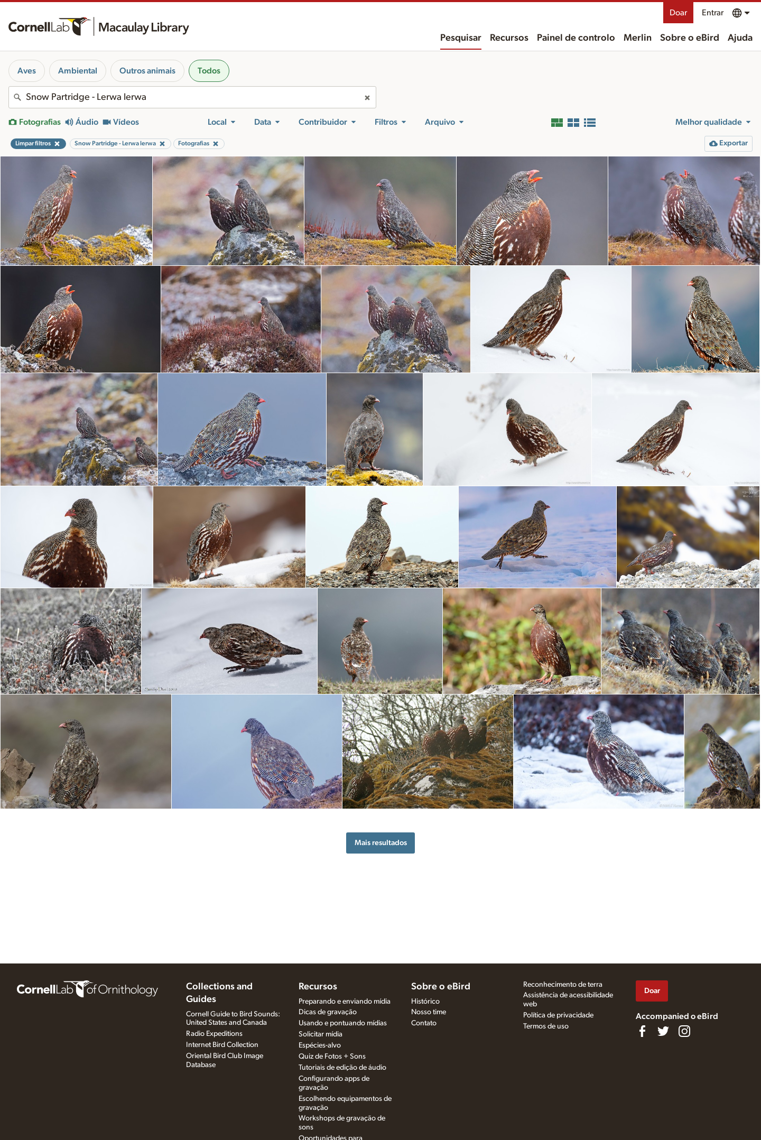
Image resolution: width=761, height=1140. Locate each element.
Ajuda (740, 38)
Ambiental (77, 71)
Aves (26, 71)
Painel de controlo (576, 38)
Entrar (712, 12)
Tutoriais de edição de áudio (342, 1067)
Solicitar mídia (320, 1034)
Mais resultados (381, 843)
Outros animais (147, 71)
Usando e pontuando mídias (343, 1023)
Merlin (638, 38)
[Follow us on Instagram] (684, 1031)
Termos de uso (546, 1026)
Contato (424, 1023)
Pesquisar (460, 38)
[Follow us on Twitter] (663, 1031)
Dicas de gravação (328, 1012)
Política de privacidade (558, 1015)
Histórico (425, 1001)
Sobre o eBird (689, 38)
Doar (678, 12)
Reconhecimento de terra (562, 984)
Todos (209, 71)
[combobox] (192, 97)
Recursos (509, 38)
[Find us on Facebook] (642, 1031)
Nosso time (428, 1012)
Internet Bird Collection (222, 1045)
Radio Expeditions (214, 1033)
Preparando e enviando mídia (345, 1001)
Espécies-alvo (320, 1045)
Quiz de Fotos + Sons (332, 1056)
